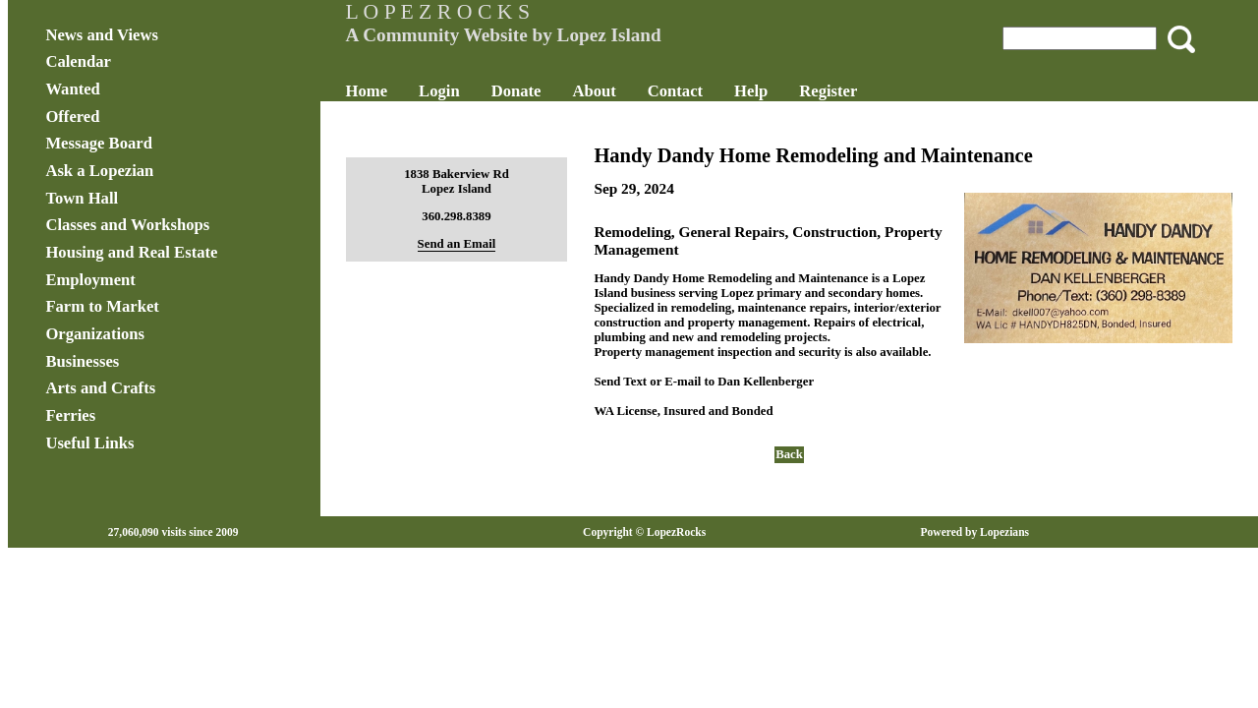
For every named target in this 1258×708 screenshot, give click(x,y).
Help (782, 91)
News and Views (164, 35)
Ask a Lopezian (162, 170)
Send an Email (475, 244)
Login (470, 91)
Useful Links (152, 443)
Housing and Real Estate (194, 252)
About (625, 91)
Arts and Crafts (163, 388)
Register (859, 91)
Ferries (133, 415)
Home (397, 91)
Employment (153, 279)
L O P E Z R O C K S (468, 12)
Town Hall (144, 198)
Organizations (157, 333)
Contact (706, 91)
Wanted (135, 89)
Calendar (141, 61)
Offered (135, 116)
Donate (547, 91)
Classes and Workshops (190, 224)
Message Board (161, 143)
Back (773, 484)
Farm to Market (164, 306)
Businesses (145, 361)
